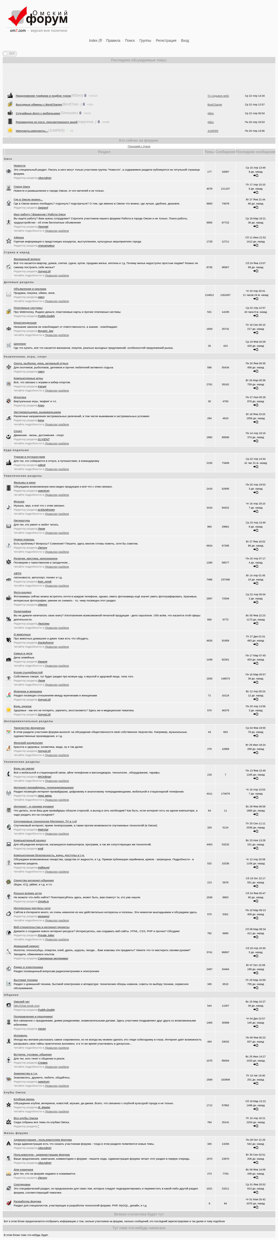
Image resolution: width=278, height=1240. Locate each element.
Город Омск (22, 186)
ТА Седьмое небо (218, 130)
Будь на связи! (24, 768)
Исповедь (21, 1035)
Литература (22, 520)
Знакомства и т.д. (26, 1073)
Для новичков (23, 1169)
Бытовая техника (26, 979)
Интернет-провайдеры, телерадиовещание (44, 787)
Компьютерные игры (28, 378)
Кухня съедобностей (28, 672)
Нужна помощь (24, 539)
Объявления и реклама (30, 288)
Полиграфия (22, 611)
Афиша (19, 237)
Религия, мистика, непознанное (36, 558)
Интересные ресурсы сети (32, 908)
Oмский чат (22, 1001)
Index (93, 41)
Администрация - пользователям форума (43, 1139)
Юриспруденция (25, 322)
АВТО (18, 573)
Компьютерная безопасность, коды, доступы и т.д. (49, 855)
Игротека (20, 397)
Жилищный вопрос (27, 259)
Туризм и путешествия (29, 456)
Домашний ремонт (27, 946)
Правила (113, 41)
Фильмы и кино (25, 482)
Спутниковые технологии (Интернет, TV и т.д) (45, 821)
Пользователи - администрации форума (42, 1154)
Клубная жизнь (24, 1099)
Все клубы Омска (26, 1118)
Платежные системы (28, 307)
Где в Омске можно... (28, 199)
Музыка (19, 501)
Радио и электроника (28, 967)
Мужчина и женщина (28, 691)
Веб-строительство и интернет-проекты (42, 927)
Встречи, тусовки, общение (33, 1054)
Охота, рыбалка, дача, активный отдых (41, 363)
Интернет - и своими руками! (34, 806)
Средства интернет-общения (34, 880)
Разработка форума (27, 1201)
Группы (145, 41)
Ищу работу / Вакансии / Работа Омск (40, 214)
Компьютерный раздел (30, 840)
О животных (22, 634)
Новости (19, 165)
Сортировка (22, 1184)
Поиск (130, 41)
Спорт (18, 431)
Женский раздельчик (28, 742)
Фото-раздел (23, 592)
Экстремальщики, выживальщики (37, 412)
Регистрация (166, 41)
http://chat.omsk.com (27, 1005)
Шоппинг (20, 343)
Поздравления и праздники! (33, 1016)
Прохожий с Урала (139, 146)
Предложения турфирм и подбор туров (43, 130)
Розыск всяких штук (28, 893)
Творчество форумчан (29, 727)
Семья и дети (23, 653)
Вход (185, 41)
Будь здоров (23, 706)
